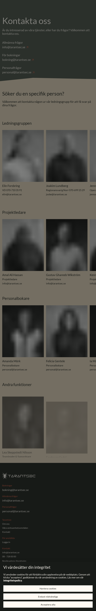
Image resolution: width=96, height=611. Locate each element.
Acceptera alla (48, 604)
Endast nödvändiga (48, 596)
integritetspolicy (12, 580)
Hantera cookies (48, 588)
